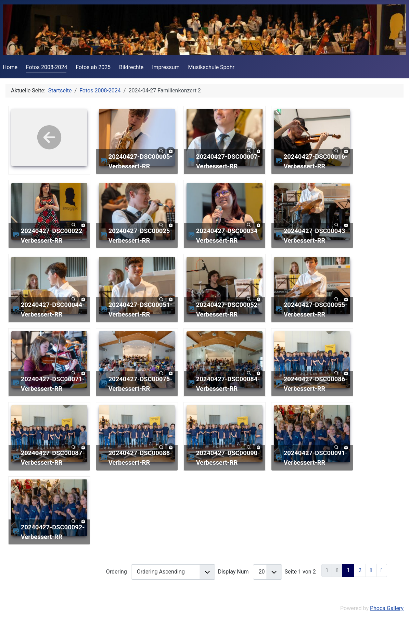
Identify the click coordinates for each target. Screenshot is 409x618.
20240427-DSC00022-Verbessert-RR (53, 235)
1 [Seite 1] (348, 570)
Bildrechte (131, 67)
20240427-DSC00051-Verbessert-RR (140, 309)
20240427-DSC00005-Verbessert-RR (140, 161)
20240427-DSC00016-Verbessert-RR (316, 161)
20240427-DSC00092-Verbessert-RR (53, 532)
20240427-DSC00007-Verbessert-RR (228, 161)
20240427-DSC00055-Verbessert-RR (316, 309)
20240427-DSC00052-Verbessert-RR (228, 309)
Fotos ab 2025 (93, 67)
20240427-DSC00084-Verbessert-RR (228, 383)
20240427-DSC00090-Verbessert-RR (228, 457)
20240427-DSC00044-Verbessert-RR (53, 309)
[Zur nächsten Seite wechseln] (371, 570)
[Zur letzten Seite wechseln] (381, 570)
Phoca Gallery (387, 608)
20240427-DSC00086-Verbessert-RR (316, 383)
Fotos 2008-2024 (46, 67)
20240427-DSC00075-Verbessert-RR (140, 383)
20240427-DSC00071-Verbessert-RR (53, 383)
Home (10, 67)
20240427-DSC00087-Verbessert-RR (53, 457)
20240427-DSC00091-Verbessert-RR (316, 457)
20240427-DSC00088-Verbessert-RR (140, 457)
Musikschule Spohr (211, 67)
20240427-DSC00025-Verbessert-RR (140, 235)
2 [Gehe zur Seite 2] (359, 570)
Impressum (166, 67)
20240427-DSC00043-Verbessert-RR (316, 235)
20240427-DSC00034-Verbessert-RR (228, 235)
